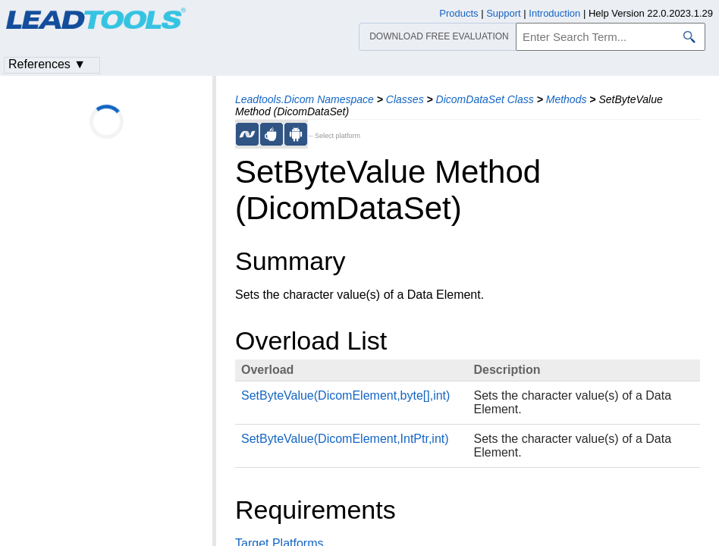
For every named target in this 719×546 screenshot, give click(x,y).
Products (458, 13)
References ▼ (47, 64)
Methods (566, 99)
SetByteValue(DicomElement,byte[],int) (345, 395)
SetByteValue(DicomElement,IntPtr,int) (345, 438)
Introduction (554, 13)
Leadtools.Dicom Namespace (304, 99)
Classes (405, 99)
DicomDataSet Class (485, 99)
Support (503, 13)
